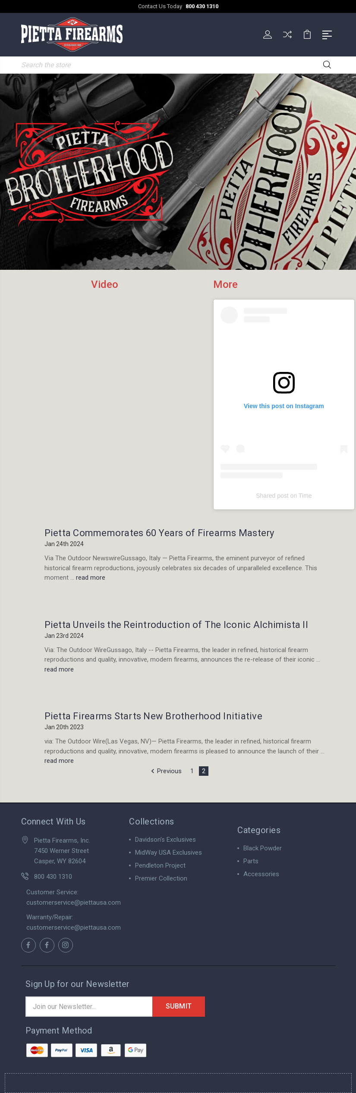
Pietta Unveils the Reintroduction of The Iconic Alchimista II (176, 624)
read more (90, 577)
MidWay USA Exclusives (168, 852)
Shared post (272, 495)
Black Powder (262, 848)
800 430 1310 (202, 6)
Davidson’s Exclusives (165, 839)
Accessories (261, 874)
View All (147, 891)
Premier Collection (161, 878)
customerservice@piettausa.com (73, 902)
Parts (250, 861)
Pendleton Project (160, 865)
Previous (165, 770)
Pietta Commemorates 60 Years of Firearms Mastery (159, 532)
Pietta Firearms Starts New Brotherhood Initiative (153, 715)
